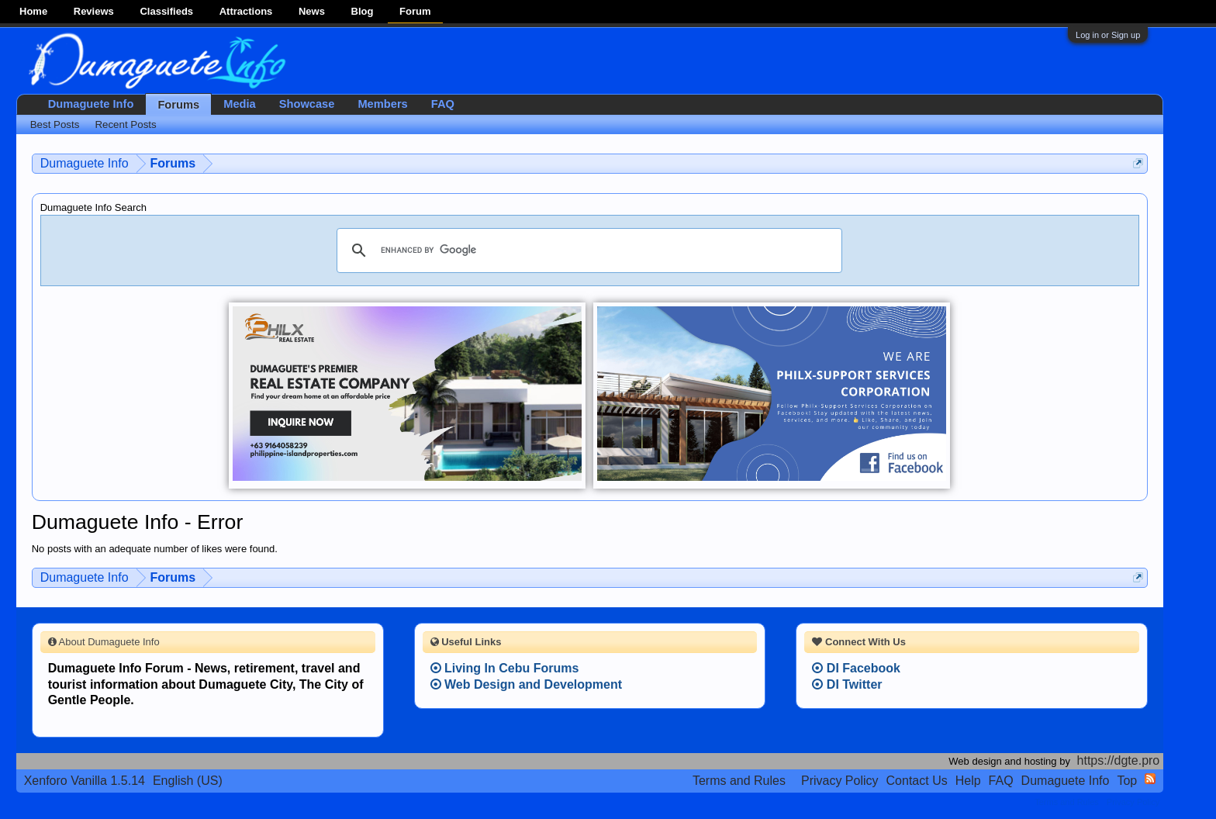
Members (382, 104)
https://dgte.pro (1118, 760)
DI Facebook (856, 668)
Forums (178, 104)
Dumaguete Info (91, 104)
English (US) (188, 780)
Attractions (246, 11)
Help (968, 780)
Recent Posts (125, 124)
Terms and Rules (739, 780)
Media (239, 104)
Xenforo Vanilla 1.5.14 (84, 780)
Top (1127, 780)
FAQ (442, 104)
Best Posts (55, 124)
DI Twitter (847, 684)
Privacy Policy (840, 780)
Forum (414, 11)
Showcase (307, 104)
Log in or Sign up (1108, 35)
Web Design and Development (526, 684)
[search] (587, 250)
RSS (1150, 778)
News (312, 11)
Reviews (94, 11)
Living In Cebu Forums (504, 668)
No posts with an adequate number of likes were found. (155, 549)
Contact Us (917, 780)
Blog (362, 11)
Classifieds (166, 11)
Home (33, 11)
